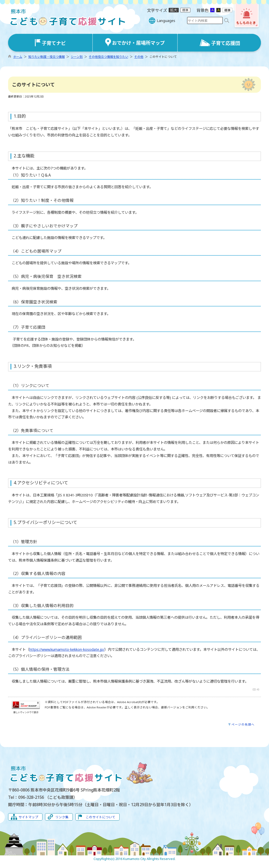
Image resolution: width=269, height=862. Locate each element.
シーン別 (77, 57)
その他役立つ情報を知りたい (108, 57)
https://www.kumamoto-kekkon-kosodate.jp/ (66, 649)
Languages (166, 20)
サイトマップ (28, 817)
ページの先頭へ (243, 724)
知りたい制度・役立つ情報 (46, 57)
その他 (138, 57)
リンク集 (62, 817)
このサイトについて (100, 817)
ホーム (17, 57)
